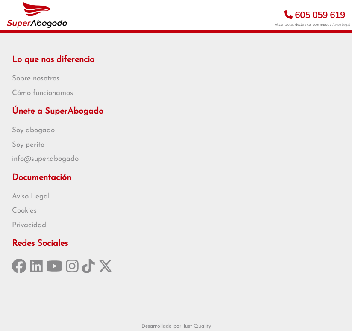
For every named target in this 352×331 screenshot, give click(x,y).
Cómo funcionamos (42, 93)
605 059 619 (314, 15)
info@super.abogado (45, 159)
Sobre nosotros (35, 78)
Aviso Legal (341, 24)
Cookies (24, 210)
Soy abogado (33, 130)
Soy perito (28, 144)
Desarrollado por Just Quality (176, 326)
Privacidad (29, 225)
